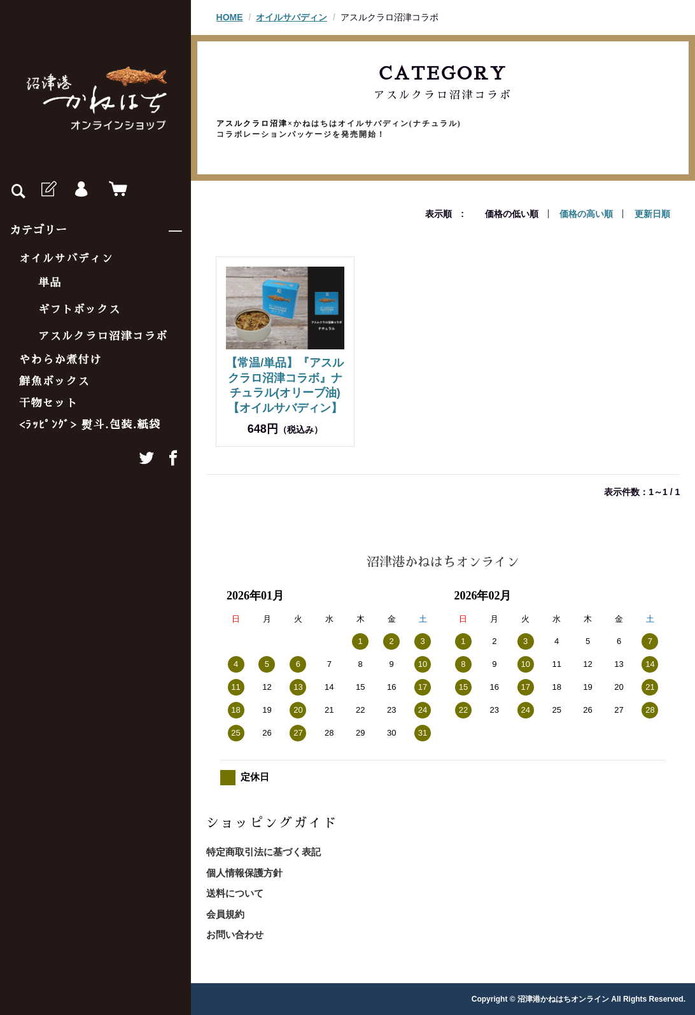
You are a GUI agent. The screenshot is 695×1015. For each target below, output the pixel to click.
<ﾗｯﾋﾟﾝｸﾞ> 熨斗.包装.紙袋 (90, 424)
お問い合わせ (234, 934)
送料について (234, 893)
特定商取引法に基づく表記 (263, 851)
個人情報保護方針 (244, 872)
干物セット (48, 403)
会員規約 (225, 914)
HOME (229, 17)
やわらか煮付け (60, 359)
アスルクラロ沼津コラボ (103, 336)
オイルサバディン (66, 258)
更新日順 (652, 214)
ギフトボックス (79, 309)
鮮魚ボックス (54, 381)
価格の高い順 (586, 214)
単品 (50, 282)
